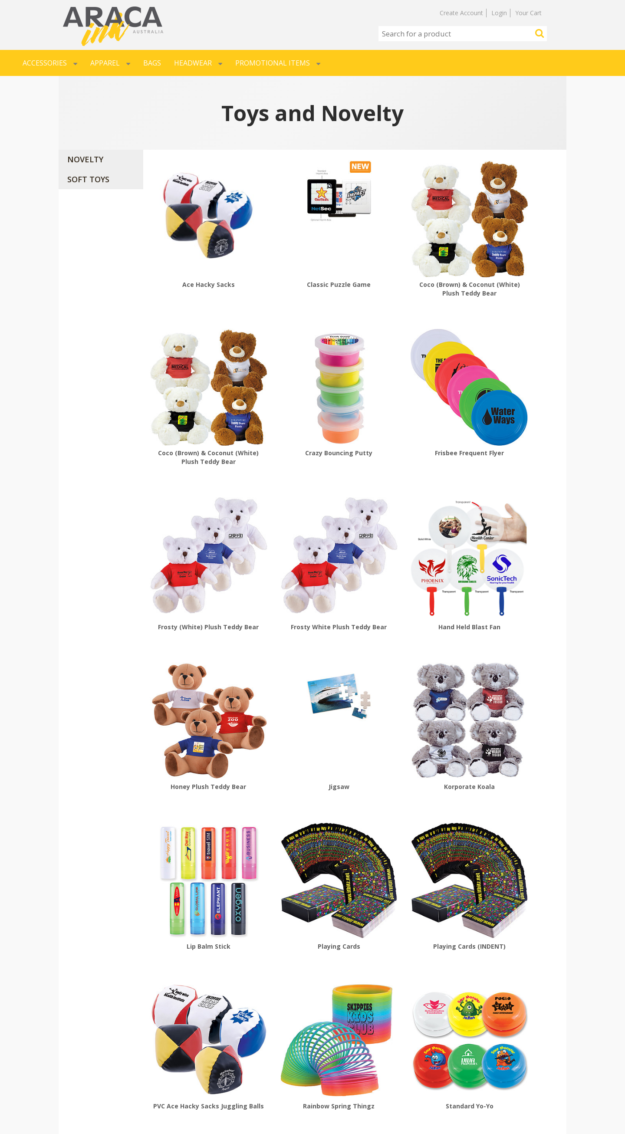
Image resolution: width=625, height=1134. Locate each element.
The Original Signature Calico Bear (196, 970)
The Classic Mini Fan (407, 824)
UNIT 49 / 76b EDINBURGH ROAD (499, 1043)
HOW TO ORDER (91, 1043)
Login (499, 13)
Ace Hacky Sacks (196, 258)
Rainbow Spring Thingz (196, 824)
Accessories (50, 63)
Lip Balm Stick (196, 681)
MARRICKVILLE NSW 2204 (486, 1058)
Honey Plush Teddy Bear (302, 548)
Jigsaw (407, 548)
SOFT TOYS (88, 179)
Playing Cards (302, 681)
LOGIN (202, 1043)
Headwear (198, 63)
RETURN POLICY (91, 1088)
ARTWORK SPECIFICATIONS (109, 1058)
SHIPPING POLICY (93, 1073)
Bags (152, 63)
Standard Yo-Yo (302, 824)
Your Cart (528, 13)
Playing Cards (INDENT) (408, 681)
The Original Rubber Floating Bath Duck (514, 828)
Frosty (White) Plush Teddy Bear (407, 405)
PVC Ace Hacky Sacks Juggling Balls (513, 685)
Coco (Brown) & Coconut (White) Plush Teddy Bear (407, 262)
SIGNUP (204, 1058)
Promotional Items (277, 63)
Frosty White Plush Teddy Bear (513, 405)
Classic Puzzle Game (302, 258)
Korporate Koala (513, 548)
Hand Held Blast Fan (196, 548)
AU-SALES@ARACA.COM (483, 1073)
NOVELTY (85, 159)
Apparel (110, 63)
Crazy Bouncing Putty (196, 401)
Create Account (461, 13)
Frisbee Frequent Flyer (301, 401)
